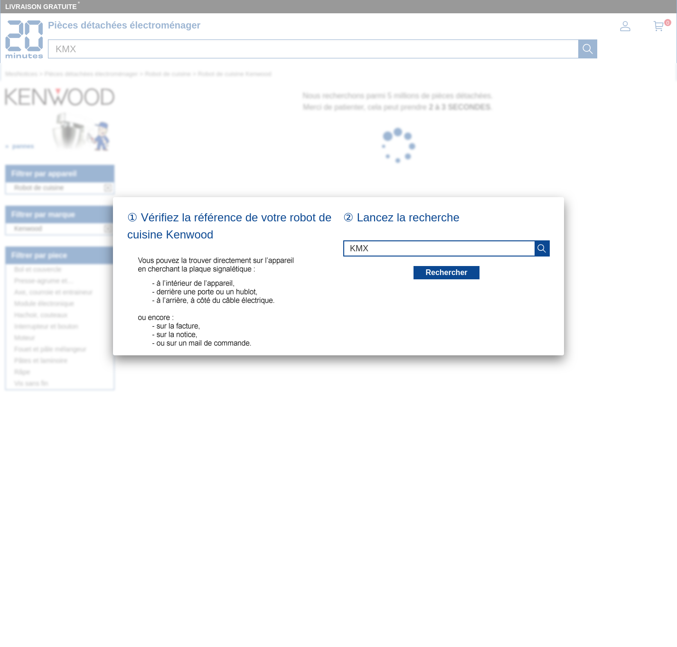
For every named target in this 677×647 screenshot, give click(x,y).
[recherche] (542, 248)
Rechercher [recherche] (446, 272)
